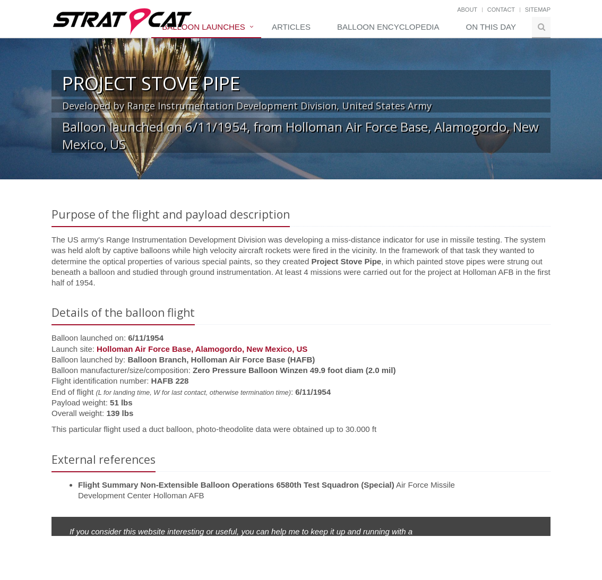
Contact (501, 9)
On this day (491, 26)
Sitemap (538, 9)
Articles (291, 26)
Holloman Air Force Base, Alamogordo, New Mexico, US (202, 348)
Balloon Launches (203, 26)
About (467, 9)
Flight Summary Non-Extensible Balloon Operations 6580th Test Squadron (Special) (236, 484)
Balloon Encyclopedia (388, 26)
